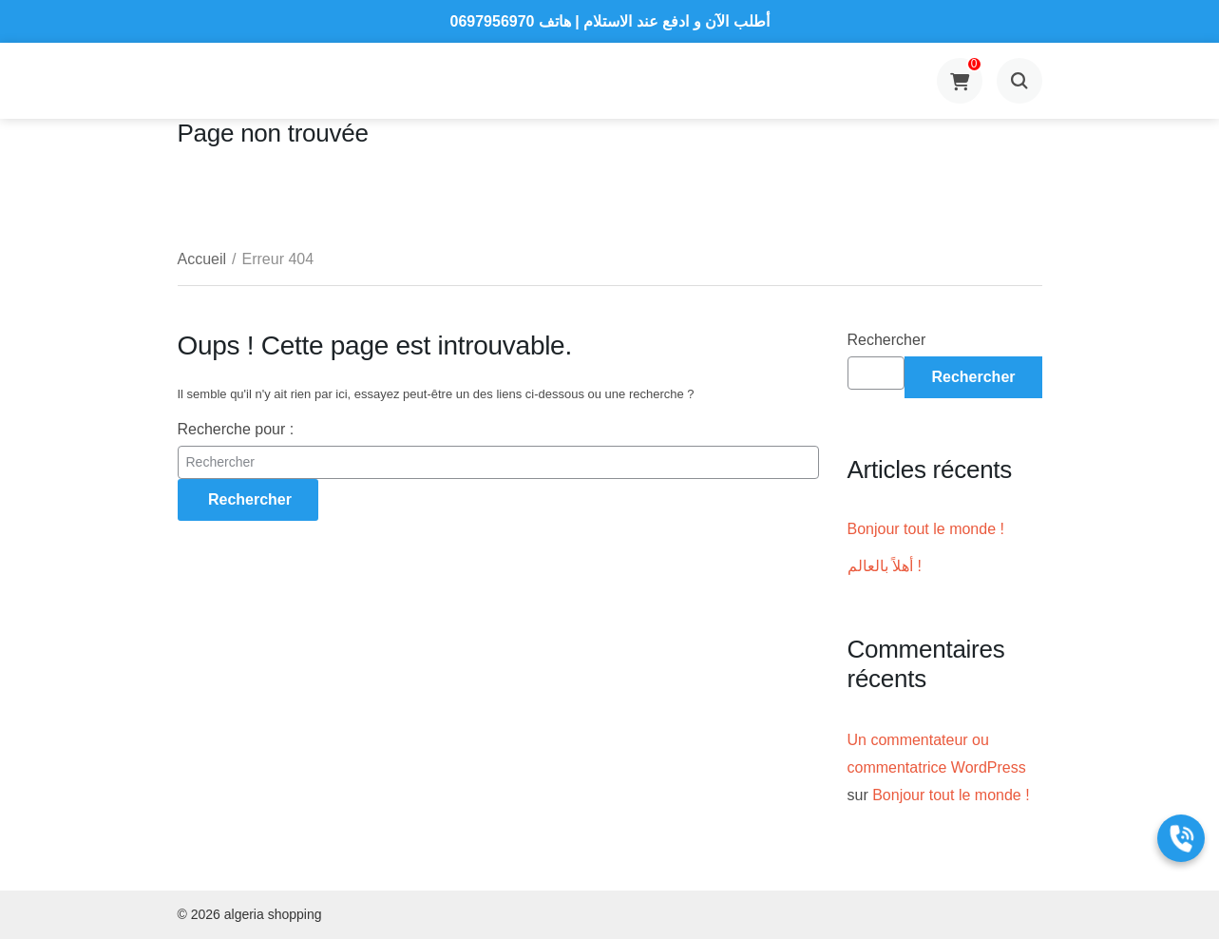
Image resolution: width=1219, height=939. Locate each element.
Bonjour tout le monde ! (926, 529)
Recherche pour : (236, 429)
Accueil (202, 259)
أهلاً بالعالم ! (885, 566)
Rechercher (887, 340)
